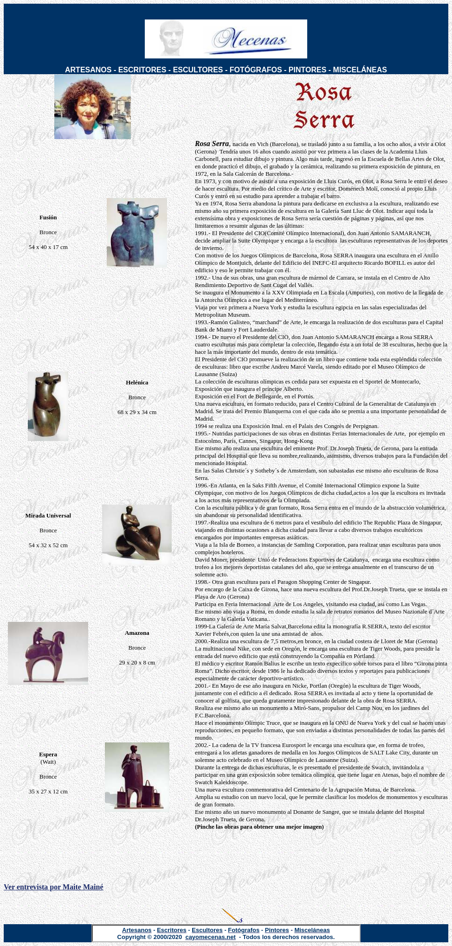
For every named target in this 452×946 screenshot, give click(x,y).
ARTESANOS (88, 70)
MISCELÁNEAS (360, 70)
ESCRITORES (142, 70)
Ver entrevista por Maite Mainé (53, 887)
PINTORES (308, 70)
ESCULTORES (198, 70)
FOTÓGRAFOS (256, 70)
